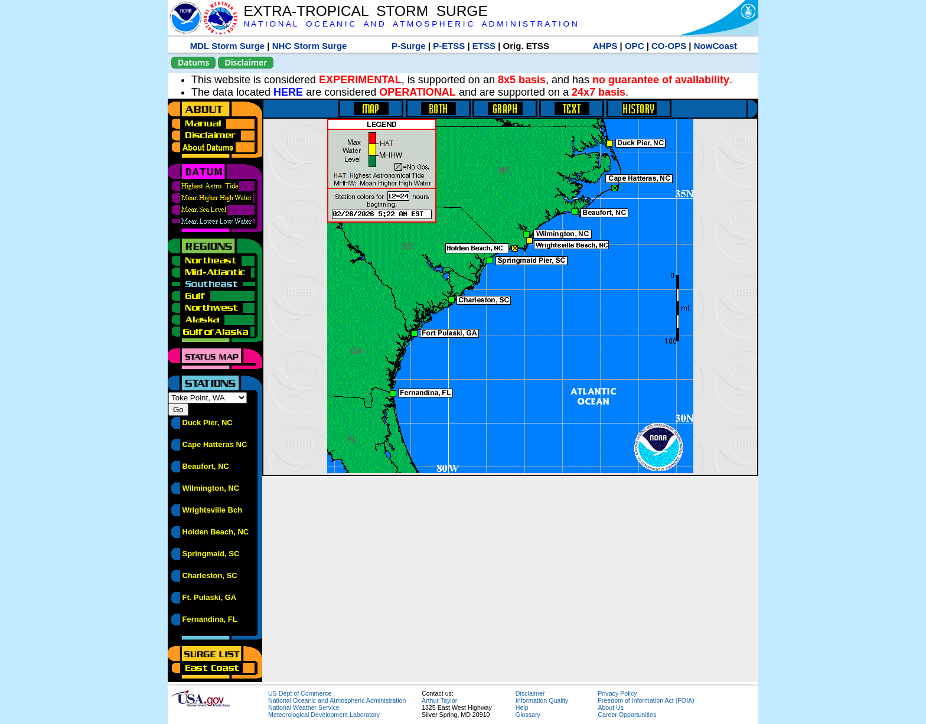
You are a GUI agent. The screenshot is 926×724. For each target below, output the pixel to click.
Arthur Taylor (439, 700)
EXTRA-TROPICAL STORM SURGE (365, 11)
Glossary (528, 714)
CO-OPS (668, 46)
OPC (634, 46)
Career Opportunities (627, 714)
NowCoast (715, 46)
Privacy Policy (617, 693)
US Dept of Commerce (299, 693)
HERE (288, 92)
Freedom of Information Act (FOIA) (646, 700)
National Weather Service (304, 707)
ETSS (483, 46)
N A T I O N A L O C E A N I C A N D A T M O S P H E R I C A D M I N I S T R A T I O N (410, 23)
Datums (193, 62)
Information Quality (542, 700)
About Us (611, 707)
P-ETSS (449, 46)
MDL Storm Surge (227, 46)
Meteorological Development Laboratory (324, 714)
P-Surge (409, 46)
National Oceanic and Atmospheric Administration (337, 700)
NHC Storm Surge (309, 46)
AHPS (605, 46)
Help (522, 707)
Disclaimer (245, 62)
